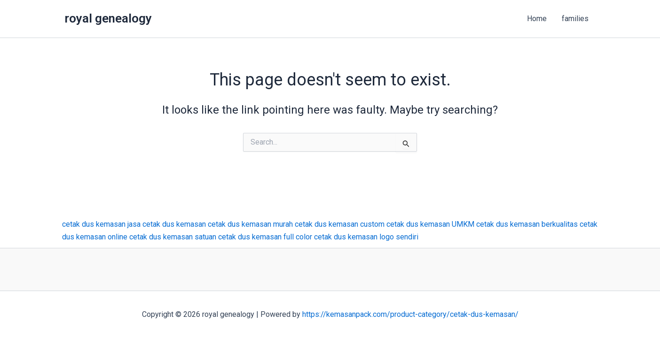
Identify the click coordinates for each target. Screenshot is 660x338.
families (575, 18)
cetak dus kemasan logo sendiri (366, 236)
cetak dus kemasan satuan (172, 236)
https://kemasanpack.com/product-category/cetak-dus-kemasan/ (410, 314)
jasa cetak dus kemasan (166, 224)
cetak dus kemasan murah (250, 224)
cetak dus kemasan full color (265, 236)
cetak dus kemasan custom (340, 224)
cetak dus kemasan (94, 224)
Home (537, 18)
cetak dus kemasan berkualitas (527, 224)
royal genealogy (108, 18)
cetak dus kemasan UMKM (430, 224)
